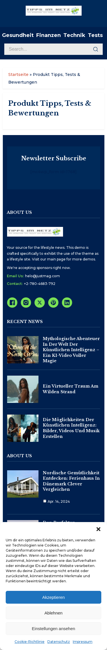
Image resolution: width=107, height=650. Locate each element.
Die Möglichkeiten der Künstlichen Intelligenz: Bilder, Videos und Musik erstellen (71, 428)
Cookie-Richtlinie (30, 641)
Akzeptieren (53, 597)
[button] (98, 529)
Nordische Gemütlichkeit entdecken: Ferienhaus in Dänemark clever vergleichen (71, 481)
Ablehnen (53, 612)
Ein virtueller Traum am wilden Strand (70, 389)
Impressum (82, 641)
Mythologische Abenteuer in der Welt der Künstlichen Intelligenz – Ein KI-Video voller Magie (71, 349)
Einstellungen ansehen (53, 628)
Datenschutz (58, 641)
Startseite (18, 74)
